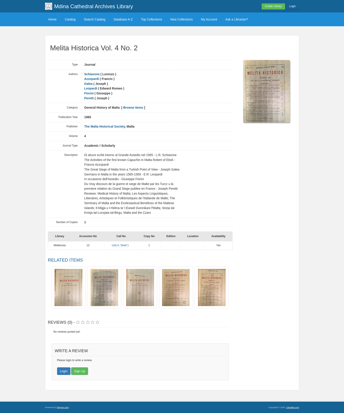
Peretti (89, 98)
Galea (88, 83)
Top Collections (151, 19)
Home (52, 19)
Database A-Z (123, 19)
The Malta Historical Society (104, 126)
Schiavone (92, 74)
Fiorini (89, 93)
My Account (209, 19)
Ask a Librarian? (236, 19)
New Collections (181, 19)
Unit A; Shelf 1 (120, 245)
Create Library (273, 6)
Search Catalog (94, 19)
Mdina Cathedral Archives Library (93, 6)
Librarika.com (292, 407)
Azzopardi (91, 79)
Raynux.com (63, 407)
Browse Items (133, 107)
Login (292, 6)
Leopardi (90, 88)
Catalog (70, 19)
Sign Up (79, 371)
